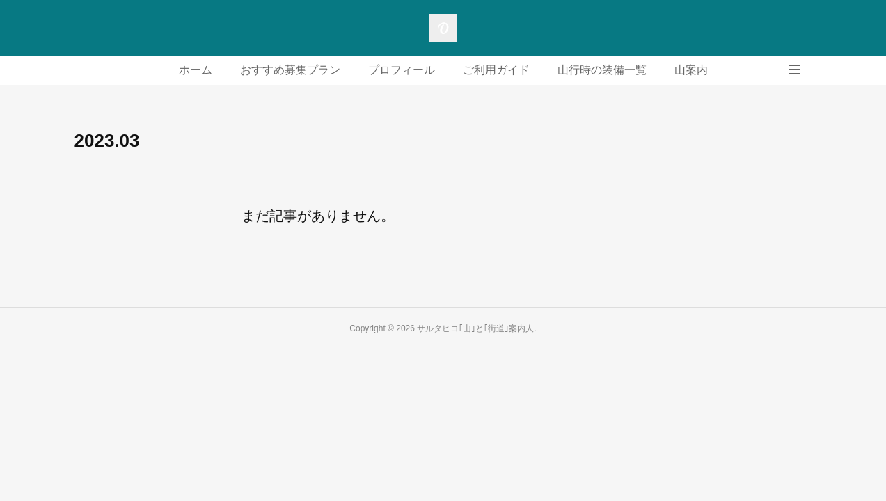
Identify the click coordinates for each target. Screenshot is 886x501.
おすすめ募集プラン (290, 70)
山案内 (691, 70)
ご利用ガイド (496, 70)
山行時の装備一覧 (602, 70)
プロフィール (401, 70)
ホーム (195, 70)
